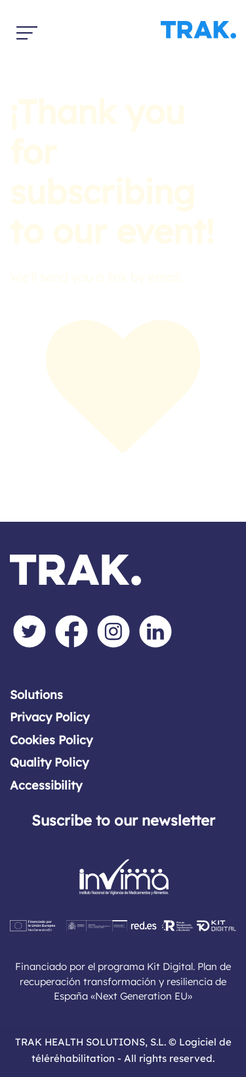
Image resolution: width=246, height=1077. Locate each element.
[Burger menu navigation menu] (27, 29)
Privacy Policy (49, 717)
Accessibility (46, 785)
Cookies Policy (51, 740)
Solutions (36, 694)
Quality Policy (49, 762)
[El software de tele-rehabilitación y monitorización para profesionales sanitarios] (123, 29)
